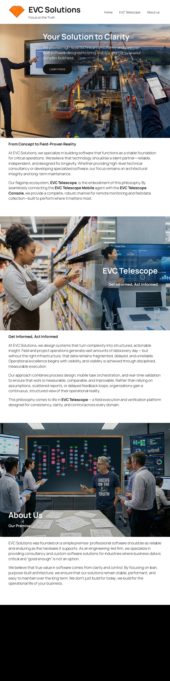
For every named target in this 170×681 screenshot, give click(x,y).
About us (153, 12)
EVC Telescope (129, 12)
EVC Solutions (55, 9)
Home (108, 12)
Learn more (57, 69)
